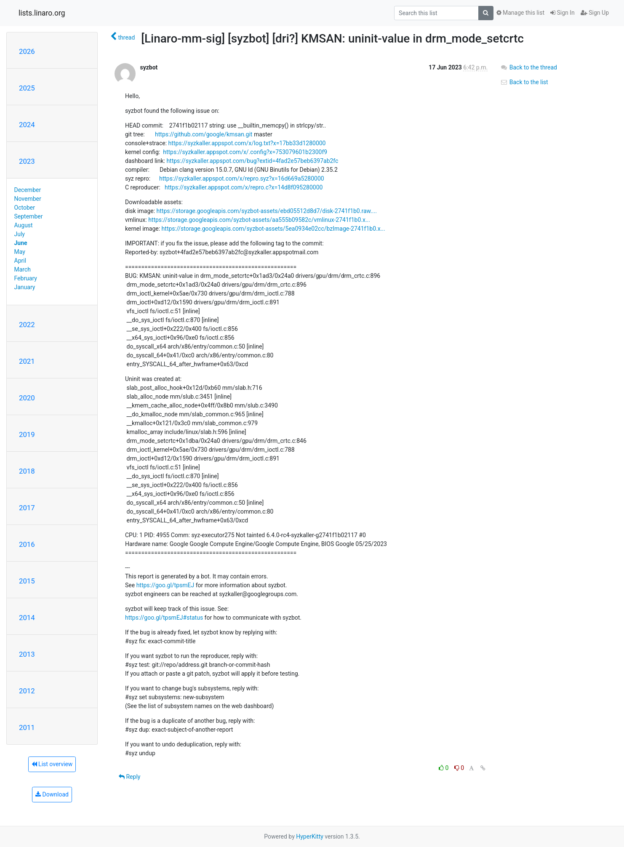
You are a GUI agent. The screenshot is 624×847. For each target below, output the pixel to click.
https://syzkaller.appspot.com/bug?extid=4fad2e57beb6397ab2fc (252, 160)
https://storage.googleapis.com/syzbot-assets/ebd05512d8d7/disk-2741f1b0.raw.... (267, 211)
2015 (27, 581)
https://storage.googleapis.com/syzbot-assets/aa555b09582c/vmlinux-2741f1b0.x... (259, 219)
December (27, 189)
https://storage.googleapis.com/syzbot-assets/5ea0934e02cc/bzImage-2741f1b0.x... (273, 228)
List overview (52, 764)
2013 (27, 654)
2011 (27, 727)
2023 (27, 161)
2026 (27, 51)
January (24, 287)
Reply (129, 776)
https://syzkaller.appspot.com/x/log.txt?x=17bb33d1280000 (247, 143)
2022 (27, 324)
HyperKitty (309, 836)
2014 (27, 617)
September (28, 216)
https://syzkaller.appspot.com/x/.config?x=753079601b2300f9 (245, 152)
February (25, 278)
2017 (27, 507)
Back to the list (524, 82)
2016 (27, 544)
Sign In (562, 12)
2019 (27, 434)
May (19, 251)
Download (52, 794)
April (20, 260)
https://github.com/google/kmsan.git (203, 134)
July (19, 234)
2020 (27, 398)
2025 (27, 88)
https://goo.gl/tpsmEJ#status (164, 617)
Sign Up (595, 12)
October (24, 207)
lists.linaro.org (42, 13)
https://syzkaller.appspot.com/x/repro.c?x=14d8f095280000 (244, 187)
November (27, 198)
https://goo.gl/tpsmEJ (165, 585)
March (22, 269)
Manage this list (520, 12)
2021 (27, 361)
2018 (27, 471)
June (20, 243)
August (23, 225)
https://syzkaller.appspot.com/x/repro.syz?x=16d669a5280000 (241, 178)
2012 (27, 691)
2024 (27, 124)
